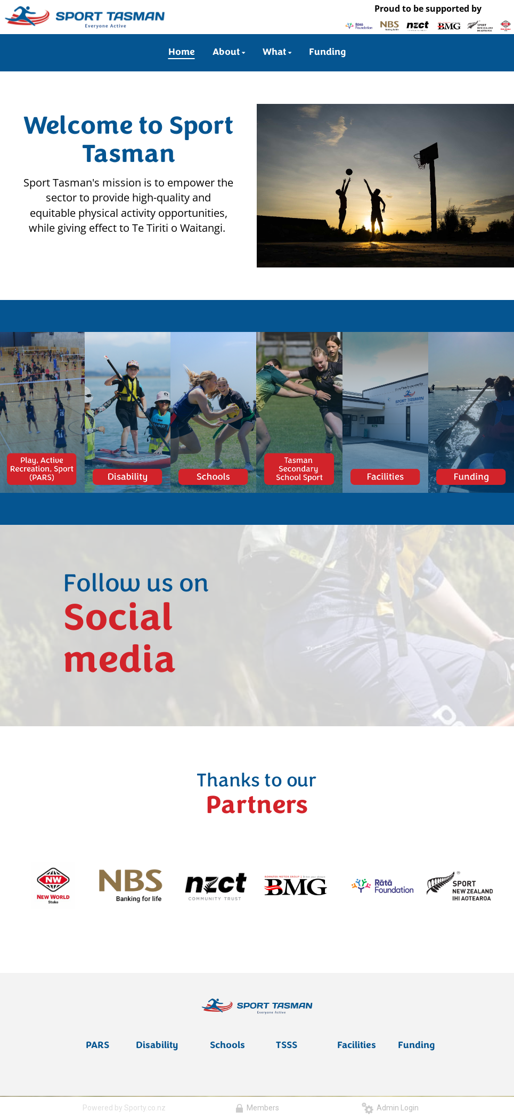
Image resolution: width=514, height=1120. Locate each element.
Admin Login (390, 1107)
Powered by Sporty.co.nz (124, 1107)
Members (257, 1107)
